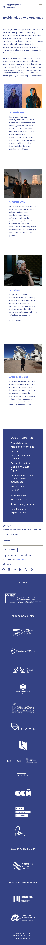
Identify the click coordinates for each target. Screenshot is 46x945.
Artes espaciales (18, 376)
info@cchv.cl (20, 559)
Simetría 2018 (17, 201)
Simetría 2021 (17, 112)
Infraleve (14, 290)
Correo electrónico (11, 534)
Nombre (6, 541)
